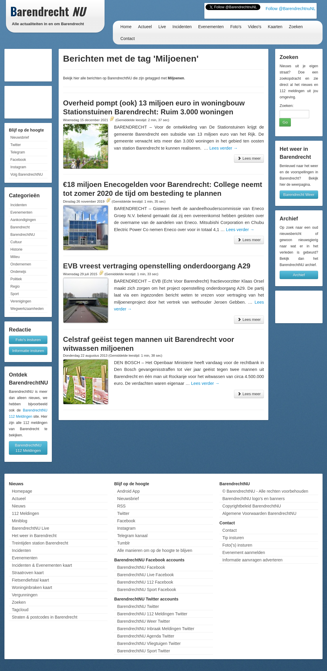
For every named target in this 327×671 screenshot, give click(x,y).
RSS (121, 506)
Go (285, 122)
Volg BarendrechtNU (26, 174)
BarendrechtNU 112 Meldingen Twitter (152, 613)
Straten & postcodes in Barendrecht (44, 617)
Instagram (18, 167)
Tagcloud (20, 609)
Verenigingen (20, 301)
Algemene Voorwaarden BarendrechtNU (259, 513)
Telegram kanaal (132, 535)
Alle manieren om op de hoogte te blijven (154, 550)
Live (162, 26)
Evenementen (211, 26)
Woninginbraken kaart (32, 587)
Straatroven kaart (28, 572)
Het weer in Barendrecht (34, 535)
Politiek (16, 279)
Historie (16, 249)
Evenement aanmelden (243, 552)
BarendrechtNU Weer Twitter (143, 621)
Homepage (22, 491)
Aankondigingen (23, 220)
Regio (15, 286)
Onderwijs (18, 272)
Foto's (235, 26)
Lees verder (223, 148)
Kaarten (275, 26)
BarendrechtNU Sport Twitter (143, 650)
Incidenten (182, 26)
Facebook (18, 160)
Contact (128, 38)
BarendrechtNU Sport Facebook (146, 589)
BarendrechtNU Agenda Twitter (145, 636)
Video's (254, 26)
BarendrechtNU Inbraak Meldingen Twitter (155, 628)
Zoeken (296, 26)
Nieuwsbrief (19, 137)
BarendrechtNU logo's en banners (253, 498)
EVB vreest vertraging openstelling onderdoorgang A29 (157, 266)
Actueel (145, 26)
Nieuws (18, 506)
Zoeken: (287, 105)
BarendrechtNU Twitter (138, 606)
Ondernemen (20, 264)
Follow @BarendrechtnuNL (290, 8)
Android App (128, 491)
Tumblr (123, 543)
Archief (299, 275)
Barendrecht (20, 227)
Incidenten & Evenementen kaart (42, 565)
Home (126, 26)
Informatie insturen (28, 350)
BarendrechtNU (22, 235)
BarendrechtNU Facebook (141, 567)
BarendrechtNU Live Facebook (145, 574)
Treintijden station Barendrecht (40, 543)
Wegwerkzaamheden (27, 309)
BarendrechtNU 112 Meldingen (28, 448)
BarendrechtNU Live (30, 528)
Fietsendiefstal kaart (30, 580)
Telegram (17, 152)
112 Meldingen (25, 513)
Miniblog (19, 520)
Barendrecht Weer (298, 194)
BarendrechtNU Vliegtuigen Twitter (149, 643)
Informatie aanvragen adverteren (252, 560)
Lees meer (249, 158)
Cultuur (16, 242)
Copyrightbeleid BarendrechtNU (251, 506)
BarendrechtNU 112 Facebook (145, 582)
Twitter (15, 145)
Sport (14, 294)
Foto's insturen (28, 339)
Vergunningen (24, 594)
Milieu (15, 257)
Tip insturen (233, 537)
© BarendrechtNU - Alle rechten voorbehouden (265, 491)
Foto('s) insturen (237, 545)
